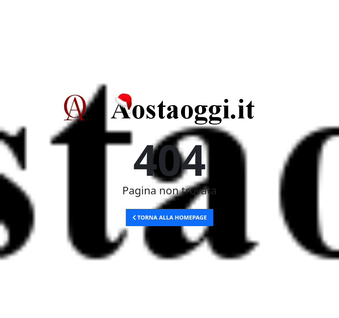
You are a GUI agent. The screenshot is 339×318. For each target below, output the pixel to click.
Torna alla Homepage (169, 217)
